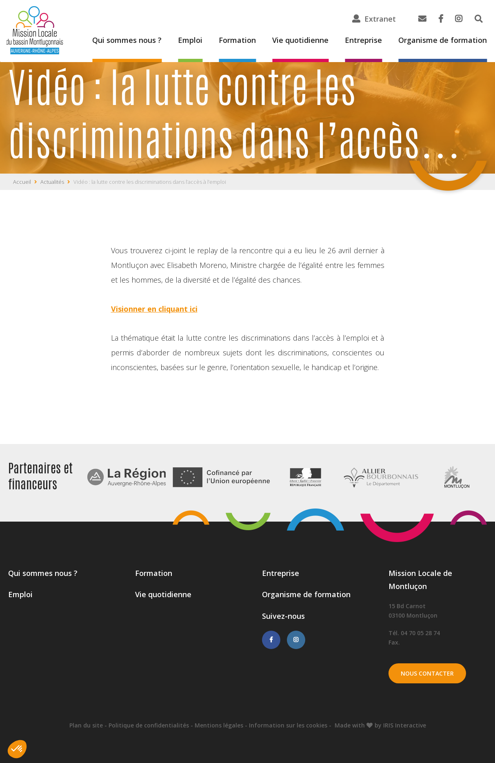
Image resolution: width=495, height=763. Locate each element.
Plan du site (86, 725)
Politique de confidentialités (149, 725)
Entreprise (363, 40)
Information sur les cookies (288, 725)
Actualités (52, 181)
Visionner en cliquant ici (154, 309)
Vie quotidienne (300, 40)
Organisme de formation (442, 40)
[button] (17, 749)
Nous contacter (427, 673)
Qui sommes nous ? (127, 40)
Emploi (190, 40)
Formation (237, 40)
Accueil (22, 181)
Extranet (380, 19)
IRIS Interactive (404, 725)
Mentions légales (219, 725)
